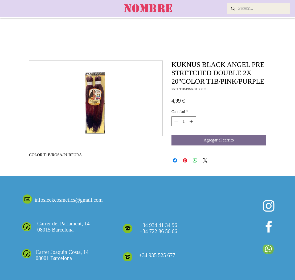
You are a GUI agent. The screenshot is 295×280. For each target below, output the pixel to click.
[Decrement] (175, 121)
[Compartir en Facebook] (175, 160)
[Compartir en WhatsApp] (195, 160)
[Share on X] (205, 160)
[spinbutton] (184, 121)
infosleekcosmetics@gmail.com (69, 200)
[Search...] (258, 8)
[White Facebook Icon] (268, 226)
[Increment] (192, 121)
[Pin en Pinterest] (185, 160)
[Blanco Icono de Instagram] (268, 206)
